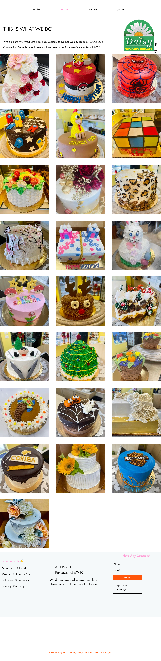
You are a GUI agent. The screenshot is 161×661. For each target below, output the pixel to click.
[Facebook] (156, 45)
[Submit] (127, 577)
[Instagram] (156, 52)
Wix (109, 652)
